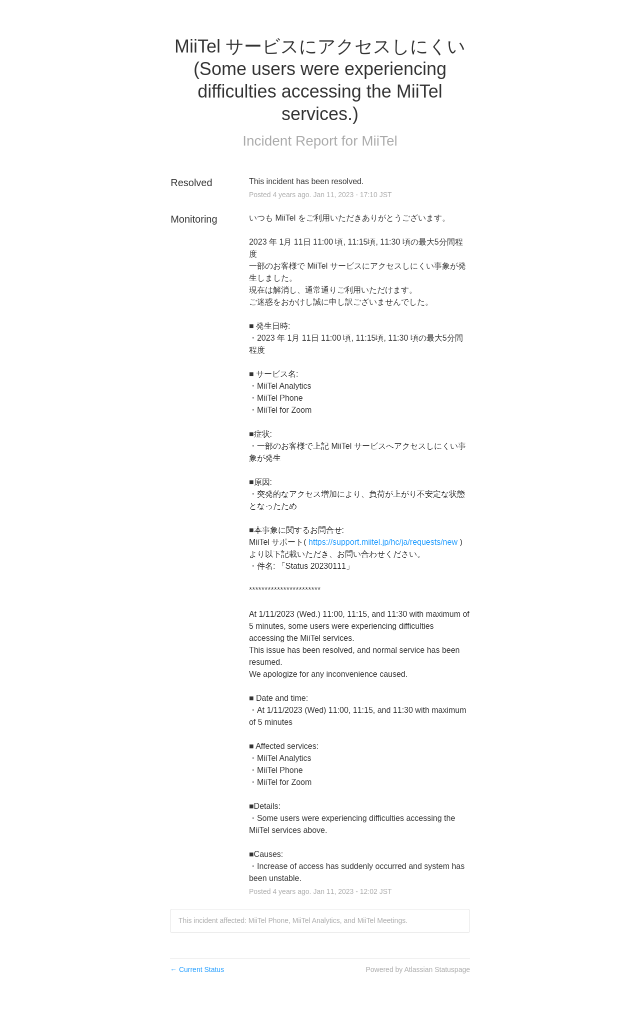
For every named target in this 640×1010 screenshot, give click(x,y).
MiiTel (380, 141)
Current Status (197, 969)
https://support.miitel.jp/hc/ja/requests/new (383, 542)
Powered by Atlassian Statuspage (418, 969)
